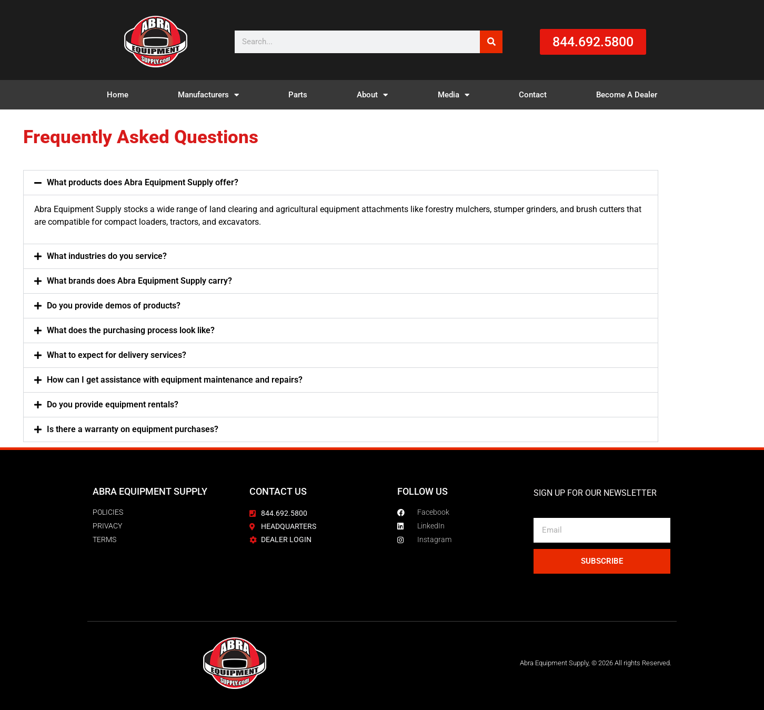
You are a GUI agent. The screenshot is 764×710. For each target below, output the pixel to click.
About (372, 95)
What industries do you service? (107, 256)
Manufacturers (208, 95)
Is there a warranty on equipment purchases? (132, 429)
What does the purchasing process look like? (131, 330)
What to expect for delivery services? (116, 355)
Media (453, 95)
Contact (533, 94)
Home (117, 94)
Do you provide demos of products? (113, 306)
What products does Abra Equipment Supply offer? (142, 182)
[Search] (491, 42)
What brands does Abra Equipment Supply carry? (139, 281)
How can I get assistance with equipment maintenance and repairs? (175, 380)
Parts (297, 94)
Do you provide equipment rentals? (112, 404)
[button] (341, 183)
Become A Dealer (626, 94)
